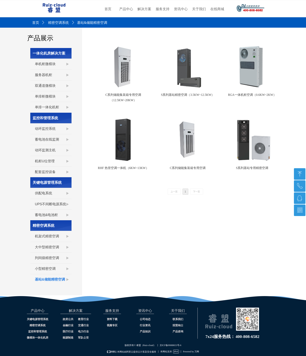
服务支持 (162, 9)
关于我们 (199, 9)
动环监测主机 (45, 150)
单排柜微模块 (45, 96)
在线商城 (217, 9)
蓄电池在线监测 (47, 139)
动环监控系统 (45, 129)
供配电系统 (43, 193)
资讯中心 (181, 9)
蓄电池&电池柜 (46, 215)
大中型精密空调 (47, 247)
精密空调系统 (58, 23)
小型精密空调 (45, 269)
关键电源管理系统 (47, 182)
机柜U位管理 (45, 161)
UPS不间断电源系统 (50, 204)
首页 (107, 9)
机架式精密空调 (47, 236)
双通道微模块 (45, 86)
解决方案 (144, 9)
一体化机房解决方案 (49, 53)
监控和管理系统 (45, 118)
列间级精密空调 (47, 258)
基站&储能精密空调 (50, 279)
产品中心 (126, 9)
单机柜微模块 (45, 64)
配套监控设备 (45, 172)
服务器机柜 (43, 75)
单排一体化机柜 (47, 107)
